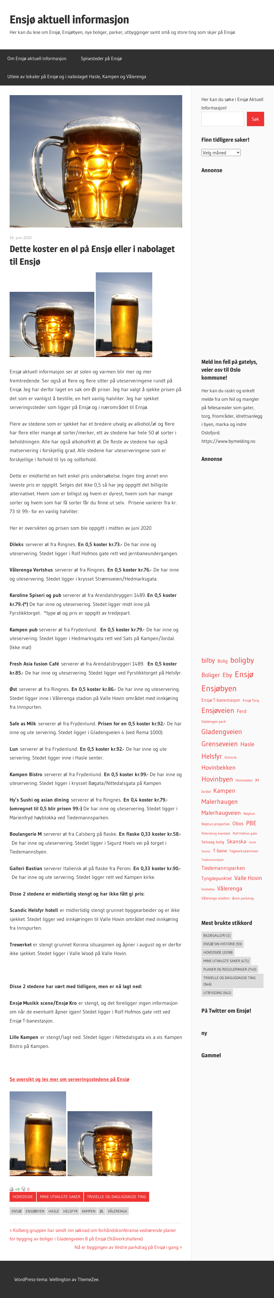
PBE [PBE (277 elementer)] (251, 823)
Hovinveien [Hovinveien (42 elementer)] (244, 780)
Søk (255, 119)
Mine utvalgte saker (60, 1196)
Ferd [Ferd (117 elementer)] (242, 711)
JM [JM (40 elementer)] (257, 780)
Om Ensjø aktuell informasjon (36, 58)
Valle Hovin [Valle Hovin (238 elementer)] (248, 878)
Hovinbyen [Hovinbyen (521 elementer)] (217, 779)
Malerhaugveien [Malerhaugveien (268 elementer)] (221, 813)
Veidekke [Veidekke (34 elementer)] (208, 889)
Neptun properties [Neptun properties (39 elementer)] (215, 824)
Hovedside (23, 1196)
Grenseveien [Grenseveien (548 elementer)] (219, 743)
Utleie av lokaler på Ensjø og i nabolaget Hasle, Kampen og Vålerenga (76, 76)
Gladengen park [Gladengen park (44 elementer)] (213, 721)
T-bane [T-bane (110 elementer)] (220, 851)
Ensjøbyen (35, 1211)
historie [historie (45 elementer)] (230, 757)
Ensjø (16, 1211)
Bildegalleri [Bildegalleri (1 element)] (216, 935)
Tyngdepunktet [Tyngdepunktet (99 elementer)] (216, 878)
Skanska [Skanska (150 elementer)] (236, 841)
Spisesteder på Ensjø (101, 58)
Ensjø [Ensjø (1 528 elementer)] (244, 674)
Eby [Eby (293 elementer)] (227, 675)
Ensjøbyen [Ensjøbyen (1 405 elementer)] (219, 688)
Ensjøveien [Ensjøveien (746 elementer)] (217, 710)
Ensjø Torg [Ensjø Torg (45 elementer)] (251, 700)
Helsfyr (70, 1211)
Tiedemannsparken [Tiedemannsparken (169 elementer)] (223, 867)
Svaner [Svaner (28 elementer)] (205, 851)
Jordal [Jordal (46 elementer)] (206, 791)
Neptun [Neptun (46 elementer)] (249, 813)
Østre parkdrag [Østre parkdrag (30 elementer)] (243, 898)
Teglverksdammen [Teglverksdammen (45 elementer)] (243, 851)
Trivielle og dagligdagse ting (116, 1196)
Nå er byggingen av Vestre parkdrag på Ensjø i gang (127, 1247)
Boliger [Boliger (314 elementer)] (210, 675)
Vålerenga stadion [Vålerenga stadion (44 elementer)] (215, 898)
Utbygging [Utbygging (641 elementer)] (217, 992)
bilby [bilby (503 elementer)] (208, 660)
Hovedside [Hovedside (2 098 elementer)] (218, 952)
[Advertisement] (232, 263)
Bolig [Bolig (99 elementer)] (223, 661)
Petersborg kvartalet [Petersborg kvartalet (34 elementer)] (215, 833)
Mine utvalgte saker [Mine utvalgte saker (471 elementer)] (226, 960)
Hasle (54, 1211)
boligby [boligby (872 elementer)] (242, 660)
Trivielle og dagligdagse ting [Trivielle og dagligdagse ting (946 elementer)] (229, 980)
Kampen (88, 1211)
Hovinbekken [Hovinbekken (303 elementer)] (218, 767)
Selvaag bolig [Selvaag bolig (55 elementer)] (212, 841)
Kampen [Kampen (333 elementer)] (224, 790)
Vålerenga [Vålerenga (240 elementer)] (229, 888)
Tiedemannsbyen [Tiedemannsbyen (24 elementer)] (212, 860)
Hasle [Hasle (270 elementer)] (247, 744)
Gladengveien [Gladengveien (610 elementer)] (221, 731)
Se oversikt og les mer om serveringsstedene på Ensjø (69, 1079)
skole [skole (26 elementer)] (252, 842)
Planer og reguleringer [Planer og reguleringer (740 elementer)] (229, 969)
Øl (102, 1211)
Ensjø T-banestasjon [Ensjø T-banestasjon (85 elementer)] (220, 700)
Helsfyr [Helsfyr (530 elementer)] (211, 756)
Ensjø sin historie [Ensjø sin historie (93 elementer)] (222, 944)
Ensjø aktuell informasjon (69, 19)
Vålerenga (117, 1211)
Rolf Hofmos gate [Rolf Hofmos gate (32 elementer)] (245, 833)
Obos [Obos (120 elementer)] (237, 823)
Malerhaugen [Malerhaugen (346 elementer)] (219, 801)
